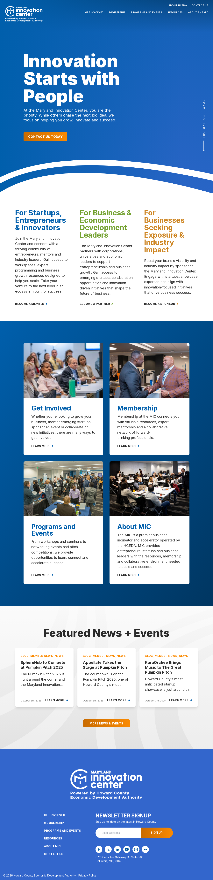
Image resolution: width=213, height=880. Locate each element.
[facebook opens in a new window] (99, 849)
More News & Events (106, 723)
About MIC (52, 846)
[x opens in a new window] (107, 849)
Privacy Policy (87, 875)
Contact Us (200, 5)
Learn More (42, 446)
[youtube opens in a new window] (126, 849)
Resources (175, 12)
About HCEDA (177, 5)
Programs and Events (146, 12)
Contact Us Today (45, 137)
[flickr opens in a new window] (144, 849)
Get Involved (94, 12)
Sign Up (157, 832)
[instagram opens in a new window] (134, 849)
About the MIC (198, 12)
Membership (117, 12)
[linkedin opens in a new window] (116, 849)
